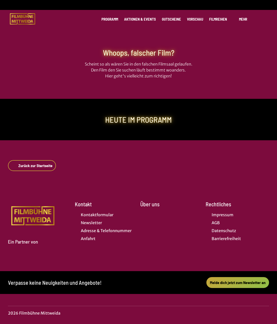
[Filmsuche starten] (264, 19)
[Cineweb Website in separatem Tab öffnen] (23, 248)
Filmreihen (221, 19)
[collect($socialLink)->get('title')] (9, 5)
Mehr (246, 19)
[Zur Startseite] (43, 19)
